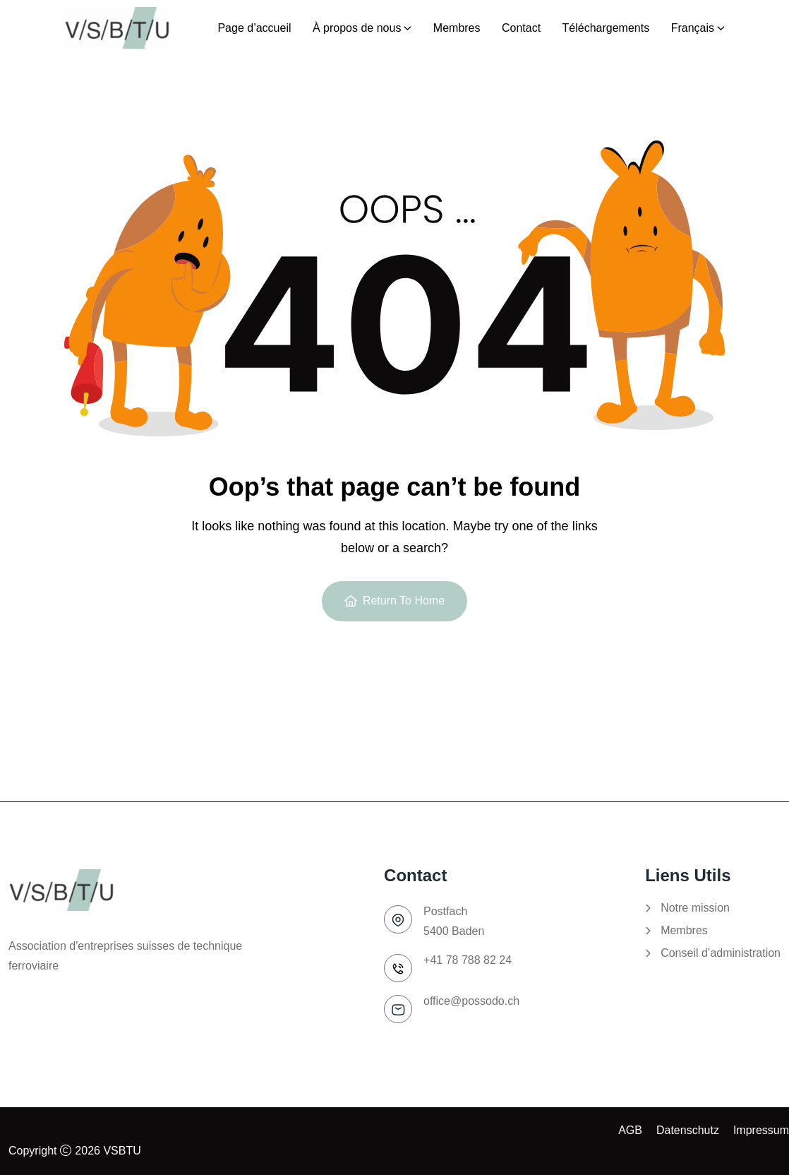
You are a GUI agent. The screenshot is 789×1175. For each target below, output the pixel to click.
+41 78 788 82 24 (467, 960)
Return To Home (394, 601)
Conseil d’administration (721, 953)
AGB (630, 1130)
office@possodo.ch (471, 1001)
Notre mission (695, 908)
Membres (684, 930)
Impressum (761, 1130)
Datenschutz (687, 1130)
